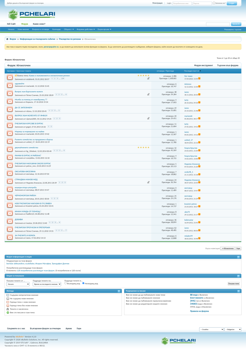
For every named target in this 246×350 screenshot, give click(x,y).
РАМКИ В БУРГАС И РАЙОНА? (28, 155)
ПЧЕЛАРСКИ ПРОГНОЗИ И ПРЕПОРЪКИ (32, 227)
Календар (56, 29)
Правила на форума (199, 311)
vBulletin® (19, 336)
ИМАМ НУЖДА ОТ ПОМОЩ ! (28, 211)
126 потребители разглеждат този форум (35, 270)
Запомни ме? (219, 3)
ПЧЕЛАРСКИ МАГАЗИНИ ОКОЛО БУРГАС (33, 163)
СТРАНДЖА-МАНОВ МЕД (26, 179)
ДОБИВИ (19, 219)
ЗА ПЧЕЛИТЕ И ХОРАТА (25, 235)
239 (62, 78)
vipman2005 (31, 119)
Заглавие (11, 71)
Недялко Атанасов (33, 183)
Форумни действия (85, 29)
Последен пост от (192, 71)
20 (175, 116)
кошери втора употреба (25, 187)
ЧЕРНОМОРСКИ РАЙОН (25, 195)
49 (175, 108)
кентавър (30, 174)
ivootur (29, 223)
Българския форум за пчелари (45, 328)
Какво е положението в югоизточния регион (49, 75)
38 (175, 92)
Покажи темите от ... (15, 280)
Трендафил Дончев (60, 263)
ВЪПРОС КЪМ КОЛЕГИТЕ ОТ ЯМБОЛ (31, 115)
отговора (160, 71)
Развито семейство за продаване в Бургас (34, 139)
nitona (28, 111)
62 (175, 228)
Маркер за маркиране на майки (29, 131)
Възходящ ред (72, 283)
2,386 (174, 76)
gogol (28, 127)
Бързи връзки (103, 29)
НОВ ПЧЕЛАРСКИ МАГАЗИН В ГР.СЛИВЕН (33, 203)
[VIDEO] (193, 304)
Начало (11, 29)
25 (175, 196)
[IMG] (192, 301)
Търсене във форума (227, 65)
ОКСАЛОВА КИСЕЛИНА (25, 171)
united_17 (30, 142)
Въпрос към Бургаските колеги (29, 91)
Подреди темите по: (42, 280)
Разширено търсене (232, 29)
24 (175, 180)
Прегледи (170, 71)
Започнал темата (23, 71)
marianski (30, 86)
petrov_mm (31, 166)
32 (175, 148)
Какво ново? (39, 24)
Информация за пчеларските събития (37, 39)
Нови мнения (23, 29)
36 (175, 220)
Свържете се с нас (16, 328)
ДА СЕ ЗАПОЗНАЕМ (23, 107)
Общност (68, 29)
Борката (29, 102)
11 (175, 124)
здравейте (19, 83)
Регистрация (157, 3)
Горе (238, 248)
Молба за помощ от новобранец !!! (31, 99)
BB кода (194, 295)
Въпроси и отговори (40, 29)
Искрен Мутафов (43, 263)
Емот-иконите (196, 298)
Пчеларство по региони (70, 39)
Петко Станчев (32, 95)
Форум (24, 24)
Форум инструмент (203, 65)
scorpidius (30, 158)
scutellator (29, 263)
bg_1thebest (31, 151)
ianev (28, 238)
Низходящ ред (90, 283)
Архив (69, 328)
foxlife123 (30, 214)
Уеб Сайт (11, 24)
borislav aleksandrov (15, 263)
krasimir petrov (32, 206)
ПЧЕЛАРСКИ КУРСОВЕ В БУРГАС (29, 123)
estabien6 (30, 79)
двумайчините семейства (26, 147)
